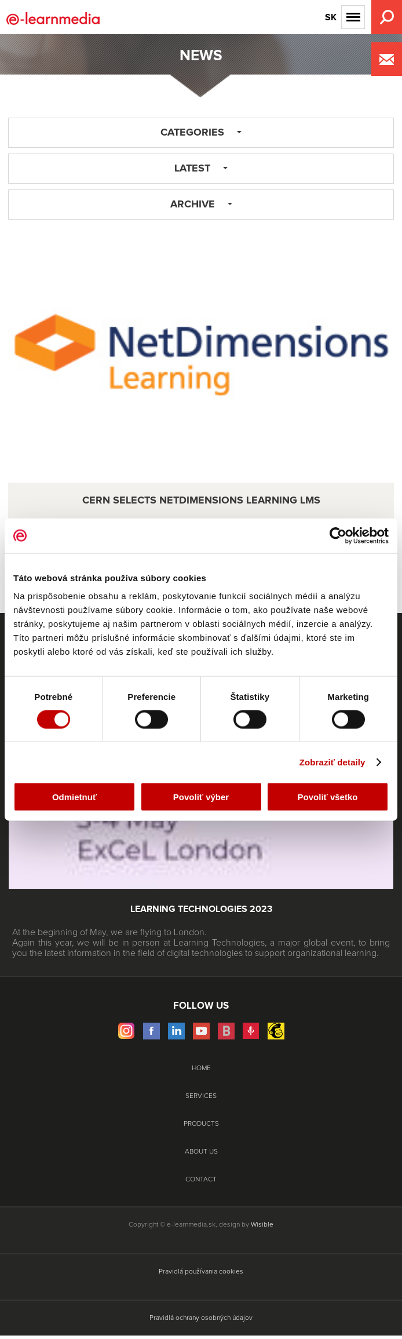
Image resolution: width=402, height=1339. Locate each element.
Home (201, 1068)
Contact (201, 1179)
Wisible (262, 1224)
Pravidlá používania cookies (201, 1271)
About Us (201, 1151)
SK (331, 17)
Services (201, 1096)
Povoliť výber (201, 797)
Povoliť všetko (328, 797)
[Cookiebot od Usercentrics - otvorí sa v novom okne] (338, 535)
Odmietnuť (74, 797)
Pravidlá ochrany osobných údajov (201, 1318)
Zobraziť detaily (332, 762)
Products (201, 1124)
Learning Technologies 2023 (201, 909)
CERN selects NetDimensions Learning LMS (201, 500)
